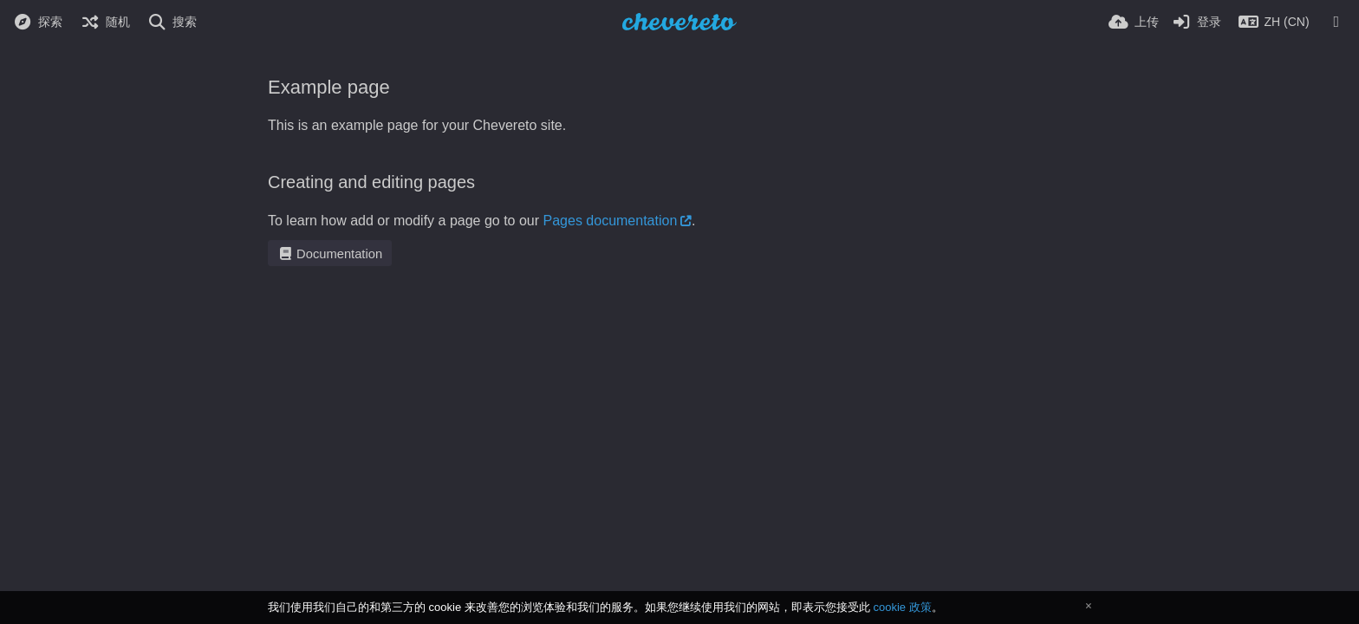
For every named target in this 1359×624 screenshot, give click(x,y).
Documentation (329, 254)
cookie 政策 (902, 607)
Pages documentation (610, 220)
